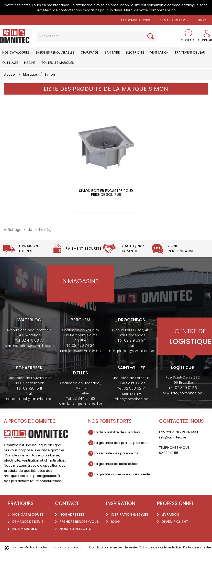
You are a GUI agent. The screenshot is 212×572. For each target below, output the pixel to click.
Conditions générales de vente (115, 556)
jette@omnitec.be (84, 360)
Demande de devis (174, 20)
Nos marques (24, 538)
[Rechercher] (97, 36)
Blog (115, 530)
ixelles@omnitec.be (84, 413)
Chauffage (89, 52)
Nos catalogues (16, 52)
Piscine (29, 62)
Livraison (170, 523)
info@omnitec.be (186, 402)
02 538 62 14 (135, 397)
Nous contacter (75, 538)
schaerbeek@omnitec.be (29, 408)
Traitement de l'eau (190, 52)
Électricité (135, 52)
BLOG (202, 20)
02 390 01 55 (186, 397)
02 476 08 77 (32, 349)
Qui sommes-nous (135, 20)
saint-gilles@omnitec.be (131, 405)
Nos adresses (72, 523)
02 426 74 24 (83, 354)
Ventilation (159, 52)
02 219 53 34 (135, 349)
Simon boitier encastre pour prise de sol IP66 (106, 202)
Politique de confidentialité (165, 556)
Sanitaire (112, 52)
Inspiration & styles (129, 523)
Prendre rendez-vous (79, 530)
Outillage (10, 62)
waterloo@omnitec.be (33, 355)
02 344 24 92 (83, 407)
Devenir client (175, 530)
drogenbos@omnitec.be (131, 360)
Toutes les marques (57, 62)
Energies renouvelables (55, 52)
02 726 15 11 (32, 397)
